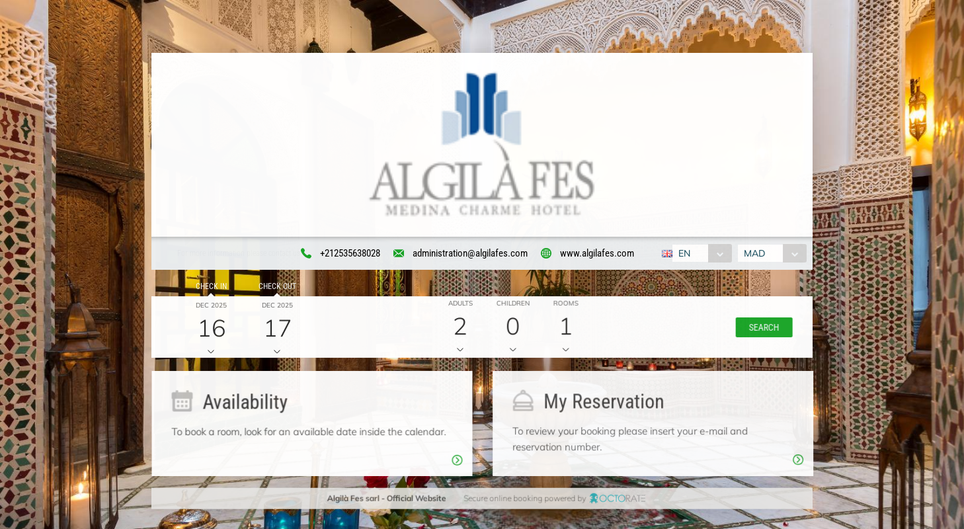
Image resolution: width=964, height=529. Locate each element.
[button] (761, 329)
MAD (755, 254)
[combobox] (700, 254)
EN (683, 254)
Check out (275, 288)
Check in (209, 288)
